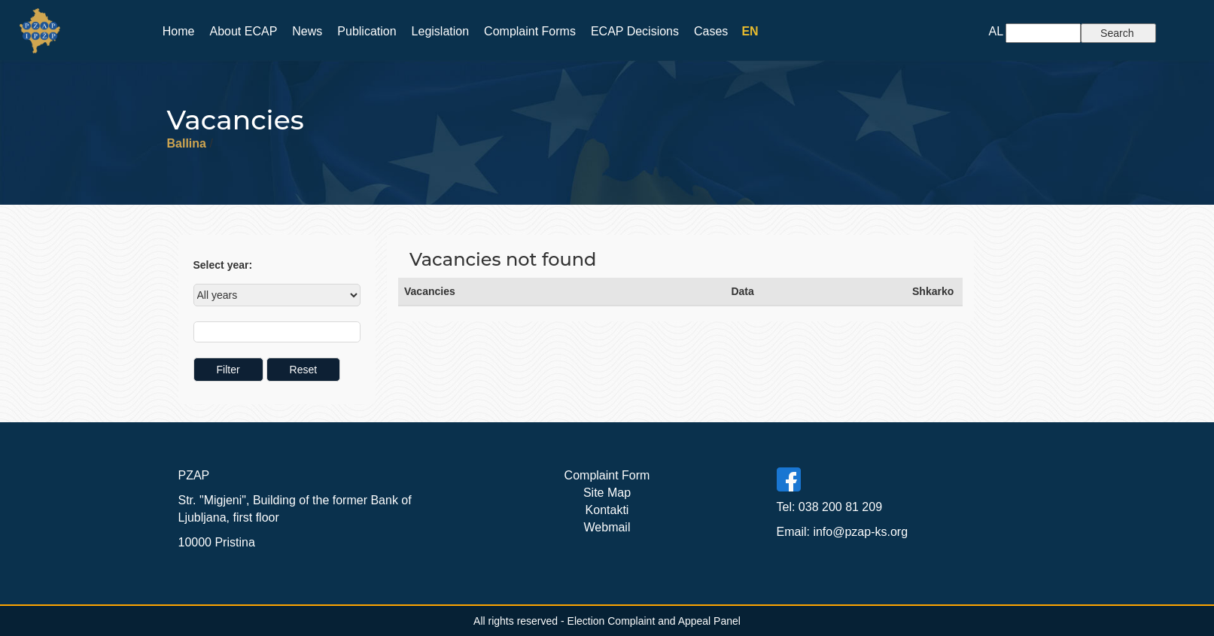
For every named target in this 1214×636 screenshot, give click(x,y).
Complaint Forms (530, 31)
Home (179, 31)
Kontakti (607, 510)
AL (996, 31)
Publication (366, 31)
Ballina (186, 143)
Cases (711, 31)
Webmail (607, 527)
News (307, 31)
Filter (228, 370)
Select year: (223, 265)
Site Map (607, 492)
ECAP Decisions (635, 31)
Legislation (441, 31)
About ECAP (243, 31)
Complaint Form (607, 475)
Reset (304, 370)
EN (749, 31)
